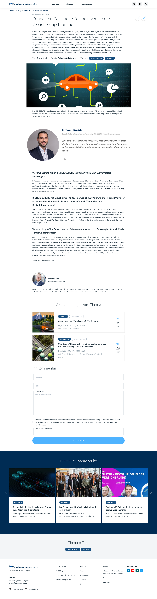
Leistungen (70, 4)
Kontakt (106, 566)
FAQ (81, 584)
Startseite (12, 11)
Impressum (107, 578)
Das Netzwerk (61, 566)
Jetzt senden (78, 441)
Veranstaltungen (86, 4)
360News (55, 4)
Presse (82, 571)
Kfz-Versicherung (96, 58)
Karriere (83, 579)
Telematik (109, 58)
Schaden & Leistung (67, 58)
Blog (19, 11)
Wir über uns (84, 575)
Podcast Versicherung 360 (65, 575)
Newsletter (83, 566)
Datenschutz (107, 582)
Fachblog (59, 571)
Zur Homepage (24, 4)
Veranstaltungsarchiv (63, 579)
